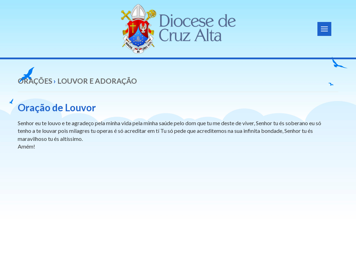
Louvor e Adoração (97, 80)
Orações (35, 80)
